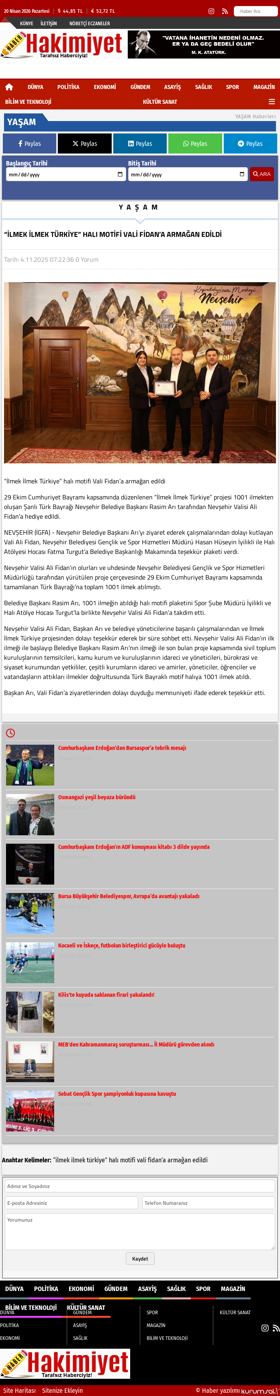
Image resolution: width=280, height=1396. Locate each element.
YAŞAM (140, 207)
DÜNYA (35, 87)
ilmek (78, 1160)
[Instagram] (211, 11)
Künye (26, 23)
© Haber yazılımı (238, 1390)
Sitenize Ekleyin (62, 1390)
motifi (127, 1160)
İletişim (49, 23)
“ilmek (61, 1160)
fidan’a (157, 1160)
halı (114, 1160)
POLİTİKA (68, 87)
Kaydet (140, 1259)
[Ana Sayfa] (9, 87)
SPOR (232, 87)
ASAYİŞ (172, 87)
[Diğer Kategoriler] (272, 102)
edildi (200, 1160)
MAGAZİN (264, 87)
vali (141, 1160)
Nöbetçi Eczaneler (89, 23)
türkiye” (97, 1160)
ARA (261, 174)
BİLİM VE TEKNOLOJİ (28, 102)
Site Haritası (19, 1390)
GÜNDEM (140, 87)
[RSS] (225, 11)
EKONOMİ (105, 87)
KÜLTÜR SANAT (160, 102)
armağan (179, 1160)
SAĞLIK (203, 87)
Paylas (29, 143)
